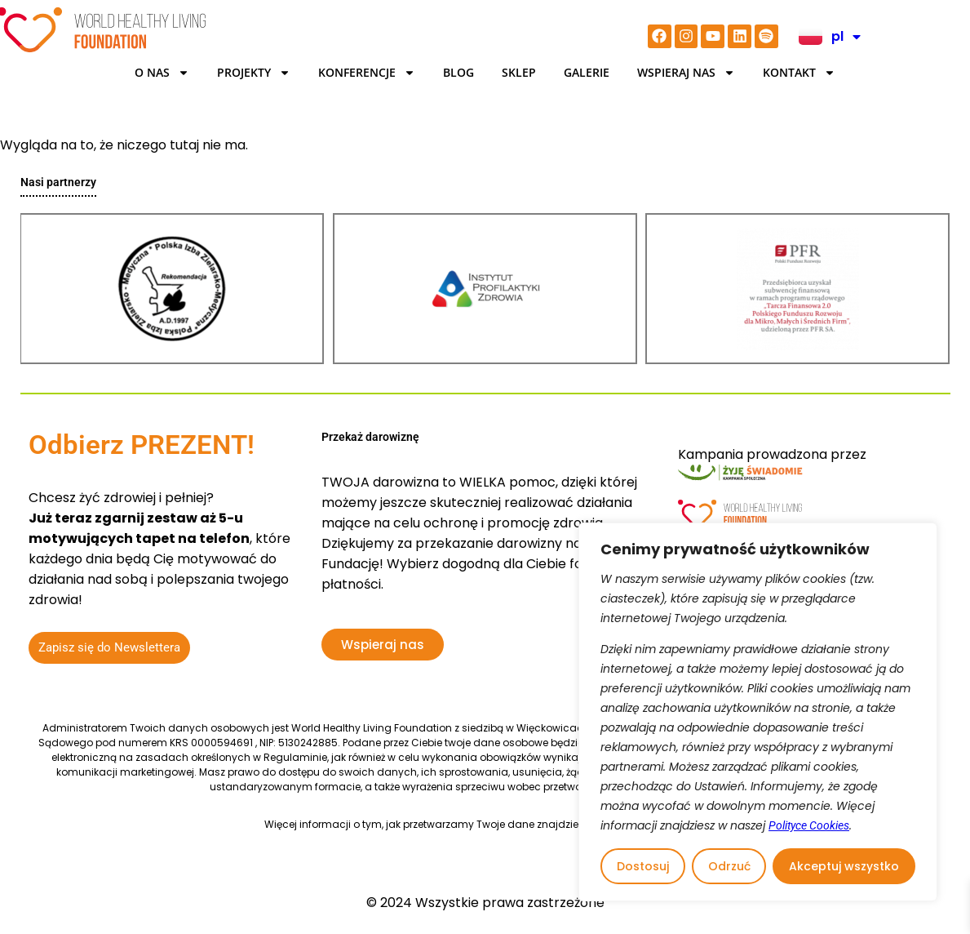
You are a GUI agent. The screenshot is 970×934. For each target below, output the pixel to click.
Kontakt (799, 72)
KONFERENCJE (366, 72)
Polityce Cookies (808, 825)
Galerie (586, 72)
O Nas (162, 72)
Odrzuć (729, 866)
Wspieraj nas (686, 72)
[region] (757, 712)
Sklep (519, 72)
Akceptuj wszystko (844, 866)
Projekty (253, 72)
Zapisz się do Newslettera (109, 647)
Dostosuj (643, 866)
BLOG (458, 72)
